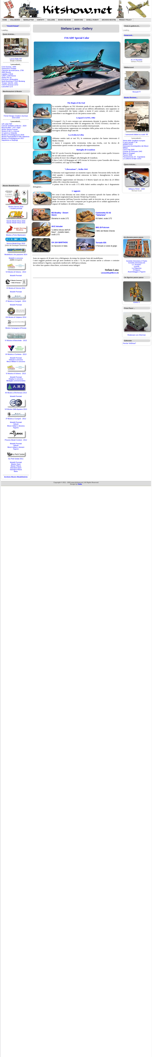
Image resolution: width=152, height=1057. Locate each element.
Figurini (16, 428)
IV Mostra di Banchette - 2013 (16, 340)
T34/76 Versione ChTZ (10, 85)
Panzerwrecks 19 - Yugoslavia (134, 157)
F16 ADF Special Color (76, 37)
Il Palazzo (136, 270)
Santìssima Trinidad (9, 68)
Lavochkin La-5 (7, 86)
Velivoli (15, 424)
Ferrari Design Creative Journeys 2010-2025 (16, 117)
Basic (16, 471)
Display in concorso (16, 379)
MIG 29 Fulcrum (102, 227)
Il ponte (136, 266)
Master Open (16, 464)
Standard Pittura (16, 469)
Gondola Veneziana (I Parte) (136, 261)
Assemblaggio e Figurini (136, 272)
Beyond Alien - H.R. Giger (11, 127)
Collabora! (15, 20)
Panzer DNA (127, 155)
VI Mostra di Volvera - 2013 (16, 373)
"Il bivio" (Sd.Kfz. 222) (10, 83)
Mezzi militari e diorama (16, 426)
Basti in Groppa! (129, 153)
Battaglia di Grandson (85, 150)
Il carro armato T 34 (130, 142)
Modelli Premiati (16, 275)
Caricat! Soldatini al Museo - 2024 (14, 126)
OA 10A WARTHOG (59, 242)
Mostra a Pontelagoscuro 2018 (13, 135)
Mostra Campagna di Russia (15, 328)
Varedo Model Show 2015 (15, 223)
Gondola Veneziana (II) (136, 263)
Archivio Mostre (109, 20)
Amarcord (78, 20)
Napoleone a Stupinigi (10, 140)
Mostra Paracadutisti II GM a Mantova (15, 136)
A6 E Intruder (57, 226)
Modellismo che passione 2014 (16, 254)
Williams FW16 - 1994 (137, 189)
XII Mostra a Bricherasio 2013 (16, 393)
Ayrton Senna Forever (10, 129)
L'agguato (76, 191)
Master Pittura (16, 466)
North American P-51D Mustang (13, 81)
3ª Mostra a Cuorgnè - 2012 (16, 419)
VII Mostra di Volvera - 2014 (16, 272)
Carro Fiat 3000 (128, 150)
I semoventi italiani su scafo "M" (136, 134)
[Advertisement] (16, 163)
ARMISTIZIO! (128, 144)
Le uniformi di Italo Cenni (132, 159)
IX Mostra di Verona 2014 (16, 288)
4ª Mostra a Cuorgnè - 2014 (16, 301)
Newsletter (28, 20)
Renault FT (136, 92)
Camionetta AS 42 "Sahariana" (103, 214)
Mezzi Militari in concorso (16, 361)
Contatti (40, 20)
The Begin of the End (76, 103)
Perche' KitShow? (129, 343)
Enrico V (137, 302)
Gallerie (51, 20)
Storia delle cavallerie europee (134, 141)
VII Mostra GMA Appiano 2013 (16, 409)
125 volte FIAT (7, 124)
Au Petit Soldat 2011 (15, 459)
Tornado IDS (101, 243)
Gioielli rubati (92, 20)
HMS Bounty (6, 72)
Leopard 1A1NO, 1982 (85, 118)
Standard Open (15, 468)
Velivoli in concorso (16, 360)
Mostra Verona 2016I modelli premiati (15, 207)
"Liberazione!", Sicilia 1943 (76, 169)
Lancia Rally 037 (16, 59)
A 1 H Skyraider (136, 60)
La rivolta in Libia (76, 135)
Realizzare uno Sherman (137, 335)
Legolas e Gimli (7, 74)
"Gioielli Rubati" (12, 26)
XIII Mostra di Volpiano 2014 (16, 317)
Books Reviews (64, 20)
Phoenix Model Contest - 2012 (16, 440)
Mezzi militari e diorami (16, 447)
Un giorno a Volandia (9, 133)
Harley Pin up (7, 77)
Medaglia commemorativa (15, 381)
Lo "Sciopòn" (136, 264)
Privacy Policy (125, 20)
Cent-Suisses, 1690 (9, 67)
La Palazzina (136, 268)
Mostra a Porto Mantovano (16, 235)
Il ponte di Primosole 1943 (132, 151)
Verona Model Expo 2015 (16, 243)
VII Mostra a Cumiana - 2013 (15, 354)
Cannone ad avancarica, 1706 (13, 70)
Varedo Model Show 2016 (15, 221)
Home (4, 20)
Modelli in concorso (16, 258)
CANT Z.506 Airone (9, 76)
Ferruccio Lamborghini (10, 79)
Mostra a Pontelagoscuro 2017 (13, 138)
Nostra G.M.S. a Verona (10, 131)
